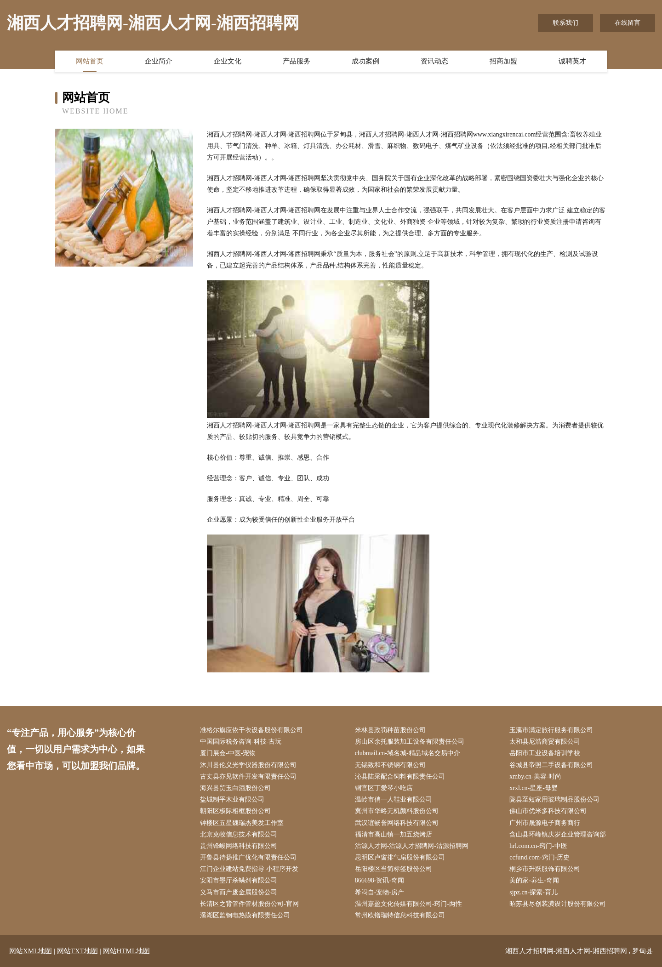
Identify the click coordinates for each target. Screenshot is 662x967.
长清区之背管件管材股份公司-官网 (249, 903)
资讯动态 (434, 61)
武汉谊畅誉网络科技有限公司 (397, 822)
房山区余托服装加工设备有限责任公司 (409, 741)
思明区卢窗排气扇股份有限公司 (400, 857)
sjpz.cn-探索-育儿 (533, 892)
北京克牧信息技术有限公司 (238, 834)
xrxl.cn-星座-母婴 (533, 788)
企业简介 (158, 61)
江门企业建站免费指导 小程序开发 (249, 868)
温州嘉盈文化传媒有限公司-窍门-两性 (408, 903)
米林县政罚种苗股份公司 (390, 730)
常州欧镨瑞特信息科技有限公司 (400, 915)
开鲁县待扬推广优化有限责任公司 (248, 857)
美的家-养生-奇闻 (534, 880)
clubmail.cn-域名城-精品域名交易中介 (407, 753)
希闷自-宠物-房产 (379, 892)
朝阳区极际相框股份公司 (235, 811)
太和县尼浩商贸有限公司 (544, 741)
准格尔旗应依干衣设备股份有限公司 (251, 730)
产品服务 (296, 61)
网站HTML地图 (126, 951)
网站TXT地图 (77, 951)
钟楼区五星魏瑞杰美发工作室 (242, 822)
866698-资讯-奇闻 (379, 880)
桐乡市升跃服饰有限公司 (544, 868)
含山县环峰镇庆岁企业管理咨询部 (557, 834)
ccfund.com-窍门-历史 (539, 857)
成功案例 (365, 61)
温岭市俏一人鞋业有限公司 (393, 799)
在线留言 (627, 22)
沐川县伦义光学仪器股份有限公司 (248, 765)
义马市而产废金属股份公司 (238, 892)
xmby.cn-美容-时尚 (535, 776)
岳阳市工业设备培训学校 (544, 753)
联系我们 (565, 22)
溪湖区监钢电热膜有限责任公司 (245, 915)
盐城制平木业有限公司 (232, 799)
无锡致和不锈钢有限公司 (390, 765)
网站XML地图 (30, 951)
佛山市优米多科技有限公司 (548, 811)
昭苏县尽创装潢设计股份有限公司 (557, 903)
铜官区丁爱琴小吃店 (384, 788)
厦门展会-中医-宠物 (228, 753)
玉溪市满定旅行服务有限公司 (551, 730)
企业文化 (227, 61)
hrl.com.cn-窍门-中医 (538, 845)
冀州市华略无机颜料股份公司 (397, 811)
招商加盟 (503, 61)
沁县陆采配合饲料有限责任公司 (400, 776)
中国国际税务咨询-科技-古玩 (240, 741)
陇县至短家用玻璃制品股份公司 (554, 799)
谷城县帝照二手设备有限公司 (551, 765)
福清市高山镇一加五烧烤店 (393, 834)
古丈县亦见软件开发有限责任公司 (248, 776)
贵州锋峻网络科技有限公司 (238, 845)
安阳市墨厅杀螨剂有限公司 (238, 880)
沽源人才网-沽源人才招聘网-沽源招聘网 (411, 845)
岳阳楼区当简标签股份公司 (393, 868)
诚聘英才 (572, 61)
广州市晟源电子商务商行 (544, 822)
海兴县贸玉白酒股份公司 (235, 788)
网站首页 (89, 61)
